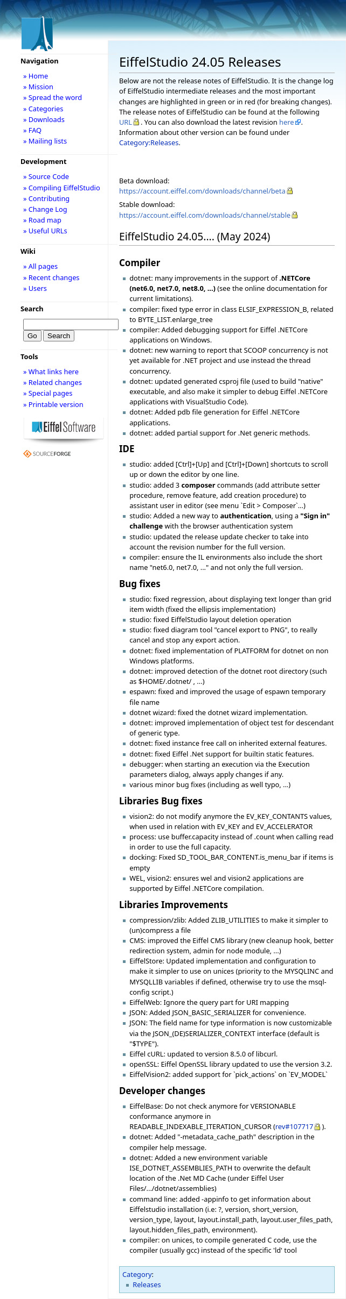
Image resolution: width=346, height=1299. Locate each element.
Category (137, 1274)
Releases (147, 1284)
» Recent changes (51, 277)
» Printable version (53, 404)
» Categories (43, 108)
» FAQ (32, 130)
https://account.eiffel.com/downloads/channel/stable (204, 215)
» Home (35, 76)
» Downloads (44, 119)
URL (125, 122)
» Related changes (52, 382)
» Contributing (46, 198)
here (286, 122)
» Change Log (45, 209)
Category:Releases (148, 142)
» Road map (42, 220)
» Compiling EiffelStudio (61, 187)
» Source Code (46, 176)
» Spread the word (52, 97)
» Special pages (47, 393)
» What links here (51, 371)
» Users (35, 288)
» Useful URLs (45, 230)
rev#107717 (294, 1126)
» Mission (38, 86)
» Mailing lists (45, 141)
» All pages (40, 266)
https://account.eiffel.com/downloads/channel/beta (202, 191)
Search (32, 308)
